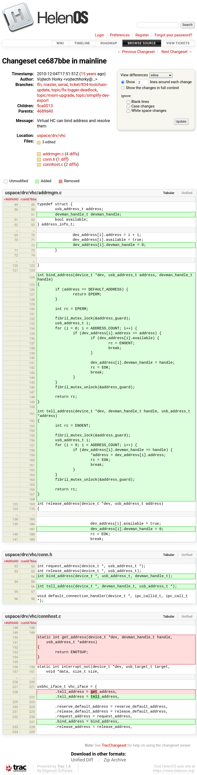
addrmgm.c (54, 154)
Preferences (120, 35)
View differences (134, 75)
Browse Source (142, 43)
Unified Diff (82, 759)
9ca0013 (45, 105)
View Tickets (178, 43)
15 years (88, 73)
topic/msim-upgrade (55, 95)
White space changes (148, 111)
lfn (39, 84)
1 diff (62, 159)
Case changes (142, 106)
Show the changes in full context (150, 88)
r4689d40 (11, 199)
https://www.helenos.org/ (174, 771)
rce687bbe (28, 199)
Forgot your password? (173, 35)
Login (99, 35)
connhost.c (53, 164)
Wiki (60, 43)
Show (128, 82)
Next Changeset (174, 52)
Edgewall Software (57, 771)
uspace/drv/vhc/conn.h (28, 554)
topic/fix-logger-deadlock (74, 90)
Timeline (82, 43)
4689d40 (45, 111)
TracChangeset (114, 745)
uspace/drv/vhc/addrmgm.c (33, 192)
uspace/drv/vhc (51, 135)
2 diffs (71, 164)
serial (63, 84)
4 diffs (72, 154)
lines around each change (164, 82)
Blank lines (140, 102)
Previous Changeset (138, 52)
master (49, 84)
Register (142, 35)
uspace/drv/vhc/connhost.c (33, 616)
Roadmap (108, 43)
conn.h (49, 159)
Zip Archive (115, 759)
